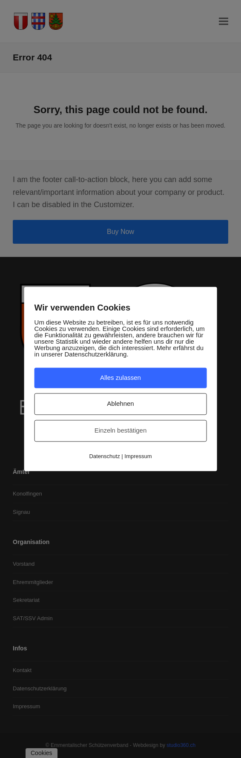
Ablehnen (120, 403)
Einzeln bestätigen (121, 430)
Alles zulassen (120, 377)
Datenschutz (104, 456)
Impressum (138, 456)
